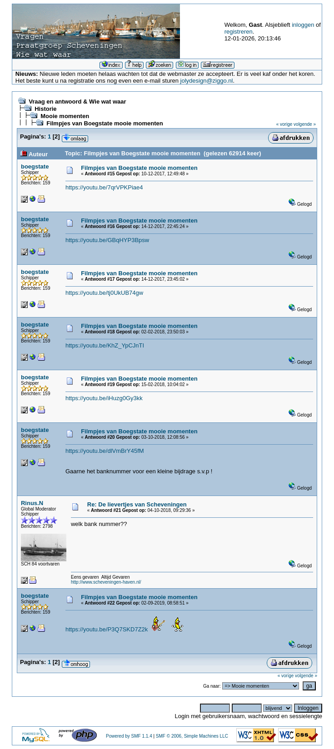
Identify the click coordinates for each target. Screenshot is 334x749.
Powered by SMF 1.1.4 (129, 736)
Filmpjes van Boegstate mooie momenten (104, 123)
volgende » (305, 124)
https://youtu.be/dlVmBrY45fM (104, 450)
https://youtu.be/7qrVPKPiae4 (104, 187)
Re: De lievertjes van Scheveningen (137, 504)
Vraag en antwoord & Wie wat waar (77, 101)
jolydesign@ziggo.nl (206, 80)
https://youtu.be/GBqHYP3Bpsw (107, 240)
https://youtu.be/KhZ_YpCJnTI (104, 345)
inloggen (303, 24)
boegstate (35, 166)
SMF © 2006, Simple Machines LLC (192, 736)
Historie (45, 108)
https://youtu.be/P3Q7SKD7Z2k (106, 629)
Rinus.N (32, 503)
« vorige (284, 124)
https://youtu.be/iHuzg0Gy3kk (104, 398)
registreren (238, 31)
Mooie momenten (64, 116)
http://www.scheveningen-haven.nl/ (106, 582)
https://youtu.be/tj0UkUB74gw (104, 292)
